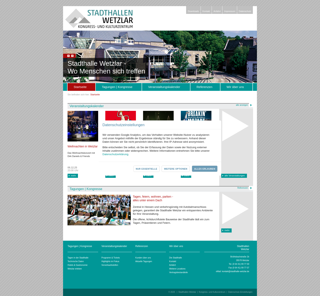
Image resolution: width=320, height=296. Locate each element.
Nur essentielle (146, 169)
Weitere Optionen (175, 169)
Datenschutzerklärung (115, 154)
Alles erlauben (204, 169)
